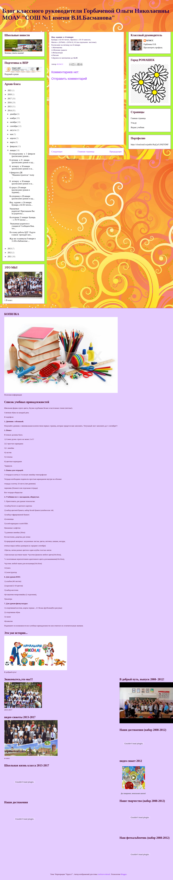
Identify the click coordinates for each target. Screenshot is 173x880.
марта (12, 142)
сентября (14, 126)
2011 (10, 257)
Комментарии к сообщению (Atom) (93, 159)
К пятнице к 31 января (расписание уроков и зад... (22, 161)
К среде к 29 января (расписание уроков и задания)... (20, 189)
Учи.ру (134, 123)
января (13, 150)
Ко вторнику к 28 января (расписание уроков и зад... (22, 197)
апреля (13, 138)
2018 (10, 94)
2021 (10, 90)
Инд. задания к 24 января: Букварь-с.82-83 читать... (21, 203)
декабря (13, 114)
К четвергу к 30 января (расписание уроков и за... (21, 167)
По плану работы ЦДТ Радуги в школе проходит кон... (22, 233)
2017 (10, 99)
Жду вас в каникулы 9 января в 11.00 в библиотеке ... (23, 240)
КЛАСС (150, 40)
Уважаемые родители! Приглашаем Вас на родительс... (22, 211)
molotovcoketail (104, 874)
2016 (10, 102)
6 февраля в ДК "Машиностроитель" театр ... (22, 175)
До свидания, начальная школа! (133, 793)
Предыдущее (115, 151)
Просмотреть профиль (153, 48)
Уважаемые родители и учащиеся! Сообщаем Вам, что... (22, 226)
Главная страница (86, 151)
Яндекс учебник (137, 127)
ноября (13, 118)
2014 (10, 110)
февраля (13, 146)
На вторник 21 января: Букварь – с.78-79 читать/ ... (23, 218)
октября (13, 122)
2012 (10, 253)
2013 (10, 249)
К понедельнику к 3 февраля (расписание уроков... (22, 155)
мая (11, 134)
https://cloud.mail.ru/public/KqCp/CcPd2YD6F (149, 144)
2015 (10, 106)
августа (13, 130)
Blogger (123, 874)
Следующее (56, 151)
